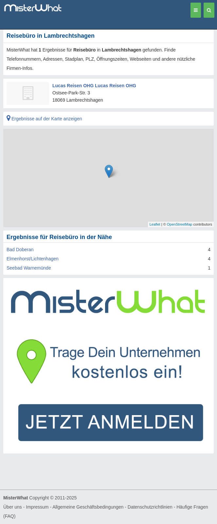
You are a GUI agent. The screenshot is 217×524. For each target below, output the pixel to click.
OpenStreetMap (179, 224)
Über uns (12, 507)
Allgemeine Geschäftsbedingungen (87, 507)
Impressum (37, 507)
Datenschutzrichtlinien (150, 507)
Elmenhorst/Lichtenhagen (33, 258)
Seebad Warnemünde (29, 268)
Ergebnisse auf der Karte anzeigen (44, 118)
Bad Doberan (20, 249)
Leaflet (155, 224)
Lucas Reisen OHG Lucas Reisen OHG (94, 85)
